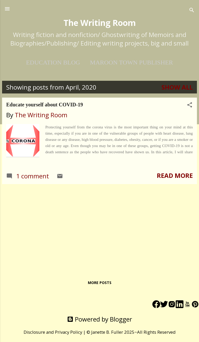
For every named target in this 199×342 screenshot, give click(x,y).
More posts (99, 282)
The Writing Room (99, 22)
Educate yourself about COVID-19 (44, 104)
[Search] (192, 10)
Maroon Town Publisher (131, 62)
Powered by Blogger (99, 319)
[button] (190, 105)
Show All (177, 87)
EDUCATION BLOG (53, 62)
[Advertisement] (99, 224)
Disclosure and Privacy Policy (53, 332)
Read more (175, 175)
